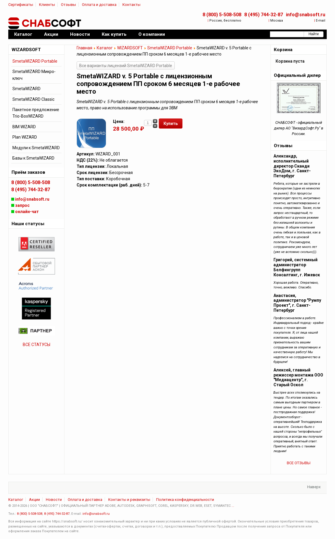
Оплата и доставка (99, 4)
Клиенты (47, 4)
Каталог (105, 48)
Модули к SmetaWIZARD (36, 147)
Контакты (131, 4)
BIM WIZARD (24, 126)
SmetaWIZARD (26, 88)
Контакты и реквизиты (129, 499)
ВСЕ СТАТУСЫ (36, 344)
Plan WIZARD (24, 137)
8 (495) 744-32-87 (263, 14)
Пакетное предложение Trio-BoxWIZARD (35, 112)
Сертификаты (20, 4)
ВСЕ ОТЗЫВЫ (298, 463)
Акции (34, 499)
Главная (84, 48)
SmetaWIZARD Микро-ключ (34, 74)
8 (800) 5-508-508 (222, 14)
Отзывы (68, 4)
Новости (54, 499)
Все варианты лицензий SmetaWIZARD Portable (125, 65)
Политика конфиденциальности (185, 499)
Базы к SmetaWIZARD (33, 158)
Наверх (314, 487)
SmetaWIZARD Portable (169, 48)
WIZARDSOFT (130, 48)
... (233, 506)
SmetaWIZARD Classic (33, 99)
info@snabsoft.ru (305, 14)
